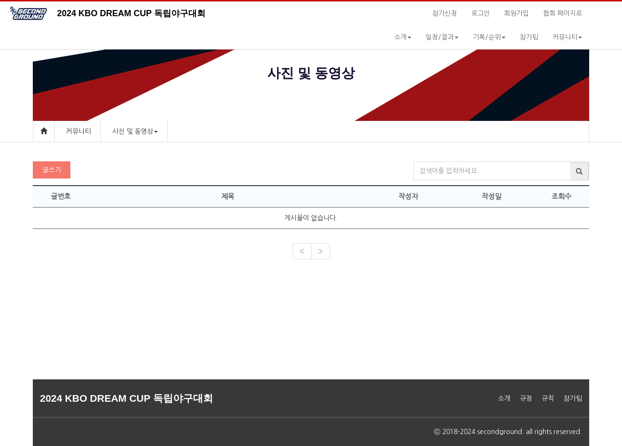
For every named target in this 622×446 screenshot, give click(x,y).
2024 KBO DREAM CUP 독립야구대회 (131, 13)
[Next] (320, 251)
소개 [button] (402, 37)
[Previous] (301, 251)
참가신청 (444, 13)
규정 (526, 398)
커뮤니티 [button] (567, 37)
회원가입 (516, 13)
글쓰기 (51, 170)
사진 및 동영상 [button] (135, 131)
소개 (504, 398)
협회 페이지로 (562, 13)
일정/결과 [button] (442, 37)
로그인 (480, 13)
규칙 (548, 398)
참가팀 (529, 37)
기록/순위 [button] (489, 37)
